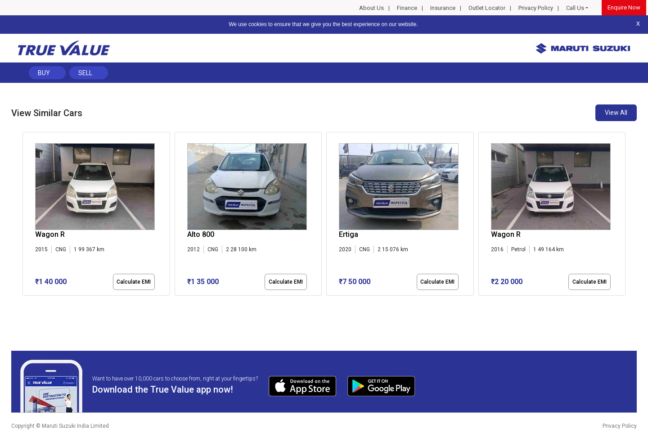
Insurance (442, 8)
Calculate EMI (134, 282)
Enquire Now (624, 7)
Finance (407, 8)
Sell (85, 73)
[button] (25, 303)
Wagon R (50, 234)
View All (616, 112)
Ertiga (348, 234)
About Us (371, 8)
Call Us (575, 8)
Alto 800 (200, 234)
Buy (44, 73)
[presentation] (27, 215)
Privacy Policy (535, 8)
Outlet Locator (486, 8)
